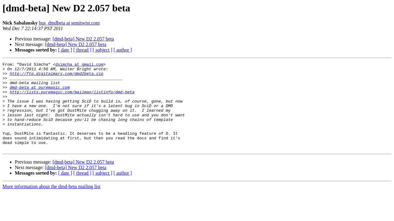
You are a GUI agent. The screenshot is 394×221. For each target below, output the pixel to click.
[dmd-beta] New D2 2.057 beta (83, 38)
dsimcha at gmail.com (79, 65)
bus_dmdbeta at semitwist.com (69, 22)
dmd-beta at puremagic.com (40, 92)
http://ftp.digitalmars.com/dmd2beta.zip (56, 76)
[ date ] (65, 49)
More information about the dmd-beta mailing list (51, 204)
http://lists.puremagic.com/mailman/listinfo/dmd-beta (72, 98)
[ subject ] (102, 49)
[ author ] (123, 49)
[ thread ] (82, 49)
